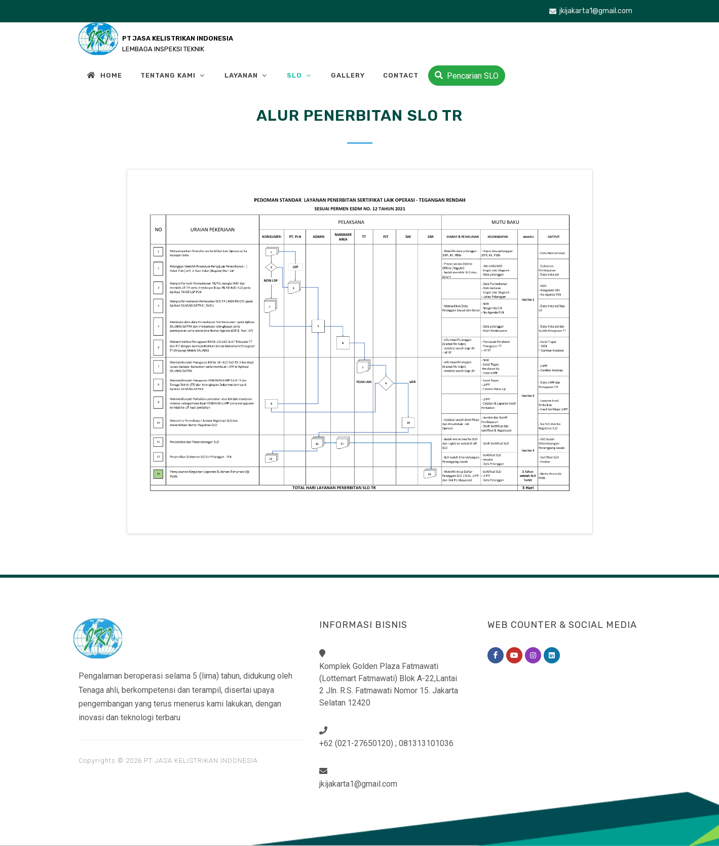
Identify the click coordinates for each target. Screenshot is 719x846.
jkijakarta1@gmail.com (590, 11)
